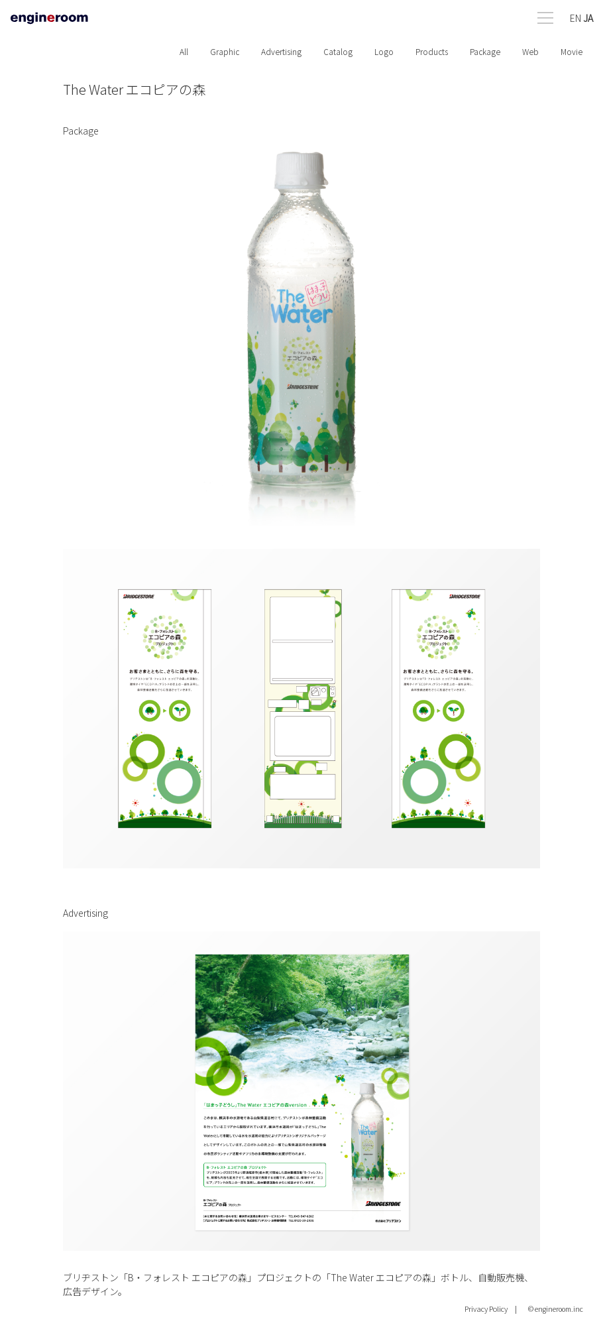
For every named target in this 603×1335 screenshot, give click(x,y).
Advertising (281, 51)
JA (588, 18)
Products (431, 51)
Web (530, 51)
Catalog (338, 51)
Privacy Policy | (491, 1308)
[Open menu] (565, 15)
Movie (571, 51)
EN (575, 18)
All (184, 51)
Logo (384, 51)
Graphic (224, 51)
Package (485, 51)
